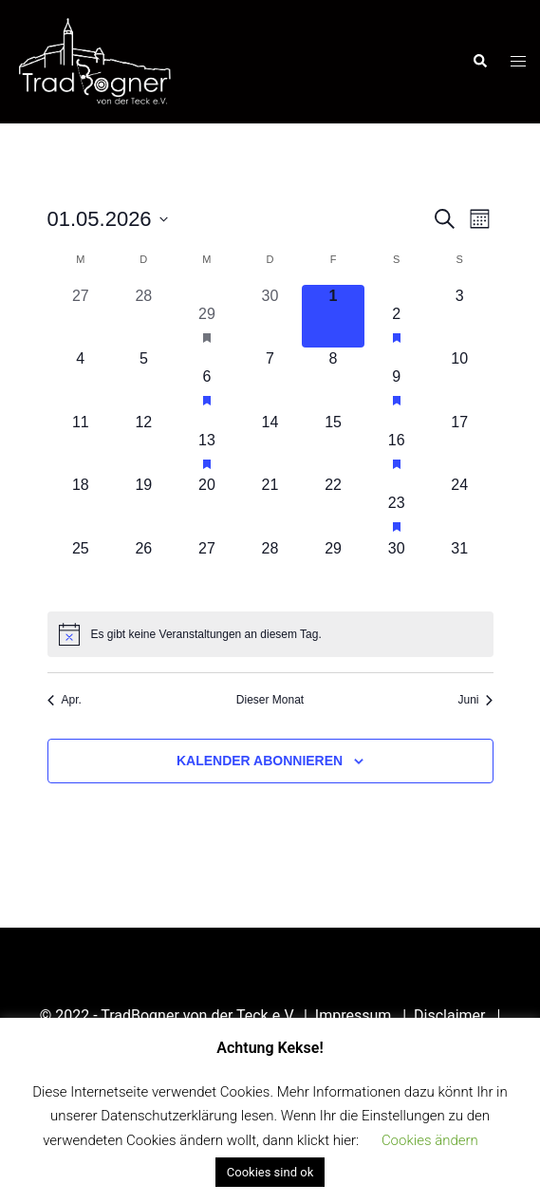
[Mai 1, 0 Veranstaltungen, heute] (333, 316)
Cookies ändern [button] (430, 1140)
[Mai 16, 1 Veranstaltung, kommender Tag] (396, 443)
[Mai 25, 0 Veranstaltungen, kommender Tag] (81, 569)
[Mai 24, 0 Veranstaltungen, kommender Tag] (460, 505)
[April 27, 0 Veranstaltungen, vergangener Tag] (81, 316)
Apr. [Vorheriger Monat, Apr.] (64, 699)
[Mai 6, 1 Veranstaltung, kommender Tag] (207, 379)
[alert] (270, 634)
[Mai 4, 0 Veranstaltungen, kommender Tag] (81, 379)
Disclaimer (451, 1015)
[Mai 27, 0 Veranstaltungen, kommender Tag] (207, 569)
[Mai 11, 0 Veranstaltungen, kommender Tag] (81, 443)
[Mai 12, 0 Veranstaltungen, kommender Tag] (144, 443)
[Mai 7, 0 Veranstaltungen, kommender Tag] (270, 379)
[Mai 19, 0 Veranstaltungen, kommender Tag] (144, 505)
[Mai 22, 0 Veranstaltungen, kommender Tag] (333, 505)
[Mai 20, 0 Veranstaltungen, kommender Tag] (207, 505)
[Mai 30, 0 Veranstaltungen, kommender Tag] (396, 569)
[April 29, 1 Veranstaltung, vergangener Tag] (207, 316)
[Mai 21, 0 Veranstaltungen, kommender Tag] (270, 505)
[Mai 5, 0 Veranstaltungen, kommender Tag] (144, 379)
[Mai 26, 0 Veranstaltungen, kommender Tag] (144, 569)
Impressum (355, 1015)
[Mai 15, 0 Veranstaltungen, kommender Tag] (333, 443)
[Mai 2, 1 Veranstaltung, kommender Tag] (396, 316)
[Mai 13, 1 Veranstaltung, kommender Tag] (207, 443)
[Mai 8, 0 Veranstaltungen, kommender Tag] (333, 379)
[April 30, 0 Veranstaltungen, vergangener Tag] (270, 316)
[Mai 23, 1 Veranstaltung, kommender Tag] (396, 505)
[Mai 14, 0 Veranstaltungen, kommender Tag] (270, 443)
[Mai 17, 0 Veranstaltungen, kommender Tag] (460, 443)
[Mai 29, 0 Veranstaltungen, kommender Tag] (333, 569)
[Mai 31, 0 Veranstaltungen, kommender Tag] (460, 569)
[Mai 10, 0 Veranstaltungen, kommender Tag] (460, 379)
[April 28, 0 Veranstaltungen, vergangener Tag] (144, 316)
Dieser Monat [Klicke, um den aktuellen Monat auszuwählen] (270, 699)
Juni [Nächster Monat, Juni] (475, 699)
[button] (479, 61)
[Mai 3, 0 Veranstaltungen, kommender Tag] (460, 316)
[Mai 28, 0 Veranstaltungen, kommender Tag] (270, 569)
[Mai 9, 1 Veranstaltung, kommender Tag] (396, 379)
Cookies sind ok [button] (270, 1172)
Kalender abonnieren (260, 760)
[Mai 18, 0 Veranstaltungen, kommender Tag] (81, 505)
